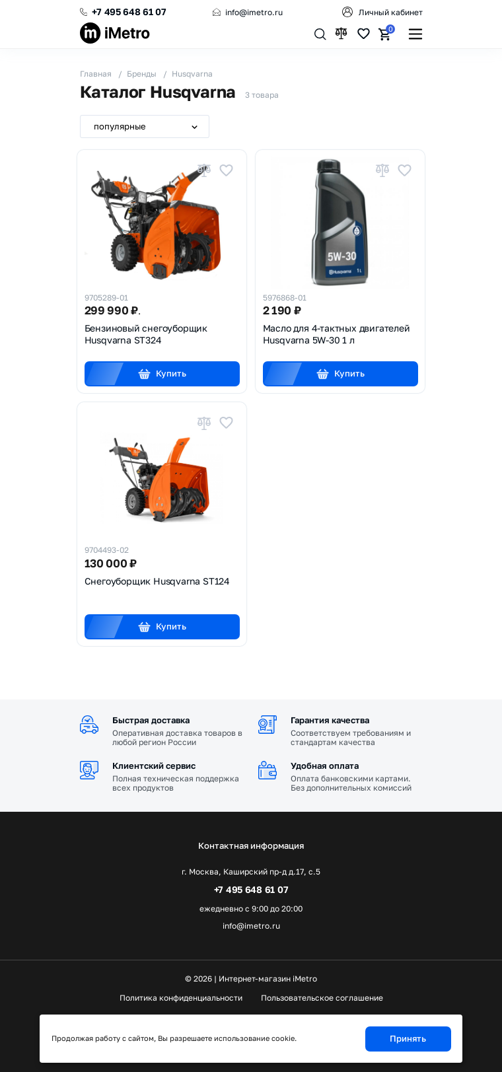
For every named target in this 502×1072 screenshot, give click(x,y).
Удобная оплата (325, 765)
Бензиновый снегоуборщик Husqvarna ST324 (146, 333)
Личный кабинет (391, 12)
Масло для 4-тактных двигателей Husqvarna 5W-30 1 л (336, 333)
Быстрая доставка (151, 720)
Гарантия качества (330, 720)
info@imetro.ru (254, 12)
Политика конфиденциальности (181, 998)
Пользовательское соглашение (322, 998)
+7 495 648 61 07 (129, 11)
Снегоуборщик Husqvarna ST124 (157, 581)
